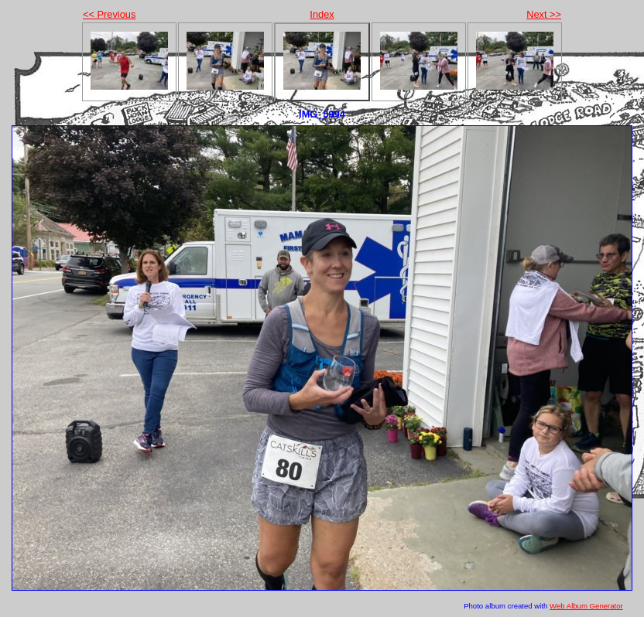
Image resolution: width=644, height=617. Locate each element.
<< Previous (109, 14)
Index (322, 14)
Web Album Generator (586, 606)
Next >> (543, 14)
